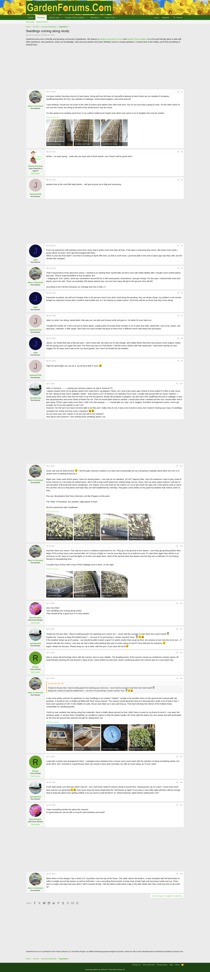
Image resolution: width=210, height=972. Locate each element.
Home (30, 17)
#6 (182, 293)
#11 (181, 466)
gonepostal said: (54, 683)
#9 (182, 361)
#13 (181, 603)
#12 (181, 546)
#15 (181, 653)
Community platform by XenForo (105, 969)
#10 (181, 384)
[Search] (178, 17)
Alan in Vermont (34, 35)
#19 (181, 805)
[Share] (178, 91)
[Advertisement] (105, 67)
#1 (182, 92)
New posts (30, 22)
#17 (181, 757)
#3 (182, 180)
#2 (182, 152)
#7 (182, 316)
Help (171, 965)
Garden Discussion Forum (111, 39)
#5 (182, 268)
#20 (181, 874)
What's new (54, 17)
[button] (61, 17)
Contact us (136, 965)
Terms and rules (148, 965)
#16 (181, 678)
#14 (181, 629)
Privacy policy (162, 965)
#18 (181, 782)
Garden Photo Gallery (75, 17)
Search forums (42, 22)
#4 (182, 246)
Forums (41, 17)
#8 (182, 338)
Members (95, 17)
